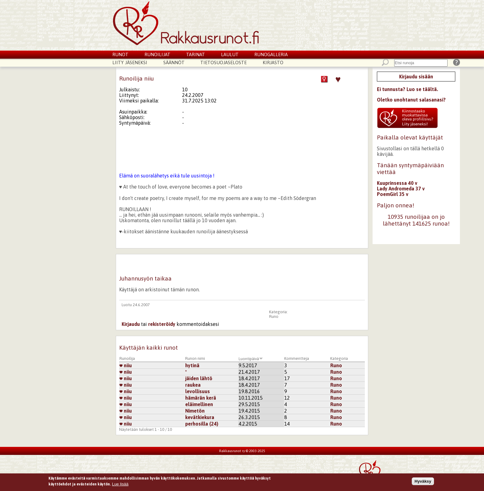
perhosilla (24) (201, 424)
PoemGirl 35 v (392, 194)
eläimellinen (199, 404)
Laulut (230, 54)
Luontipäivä (251, 358)
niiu (125, 365)
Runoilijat (157, 54)
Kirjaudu (131, 324)
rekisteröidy (161, 324)
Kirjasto (273, 62)
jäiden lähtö (198, 378)
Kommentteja (296, 358)
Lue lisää (120, 484)
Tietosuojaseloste (223, 62)
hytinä (192, 365)
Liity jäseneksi (129, 62)
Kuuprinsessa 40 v (397, 183)
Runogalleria (271, 54)
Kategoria (339, 358)
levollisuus (197, 391)
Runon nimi (195, 358)
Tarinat (195, 54)
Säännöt (174, 62)
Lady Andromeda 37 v (401, 188)
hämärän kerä (200, 398)
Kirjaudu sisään (416, 76)
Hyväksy (423, 481)
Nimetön (195, 411)
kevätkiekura (199, 417)
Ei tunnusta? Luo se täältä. (407, 89)
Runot (120, 54)
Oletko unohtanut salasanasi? (411, 99)
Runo (273, 316)
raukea (193, 385)
